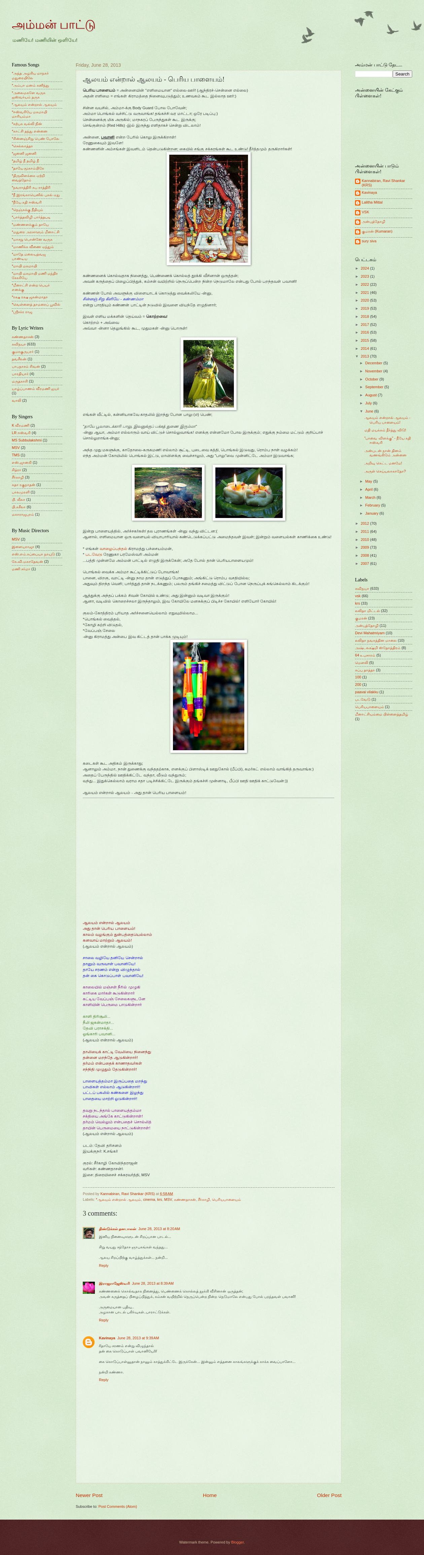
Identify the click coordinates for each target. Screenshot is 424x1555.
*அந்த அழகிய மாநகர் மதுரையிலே (30, 75)
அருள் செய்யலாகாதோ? (385, 471)
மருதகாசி (20, 381)
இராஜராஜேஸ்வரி (114, 1283)
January (372, 513)
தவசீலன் (19, 359)
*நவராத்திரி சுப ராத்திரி (31, 187)
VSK (365, 212)
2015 (365, 340)
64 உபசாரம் (365, 655)
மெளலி (361, 663)
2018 (365, 316)
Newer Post (89, 1495)
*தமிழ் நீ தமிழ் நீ (25, 161)
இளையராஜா (23, 547)
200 (358, 684)
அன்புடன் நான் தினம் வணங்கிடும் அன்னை (385, 453)
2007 (365, 563)
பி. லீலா (18, 499)
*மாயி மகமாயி (24, 266)
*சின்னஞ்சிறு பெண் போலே (35, 138)
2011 (365, 531)
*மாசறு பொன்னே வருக (32, 239)
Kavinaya (107, 1338)
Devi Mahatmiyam (370, 633)
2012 (365, 523)
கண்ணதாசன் (185, 1199)
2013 (365, 356)
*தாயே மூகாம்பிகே (28, 168)
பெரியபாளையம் (226, 1199)
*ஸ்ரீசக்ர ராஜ (22, 312)
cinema (149, 1199)
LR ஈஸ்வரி (21, 433)
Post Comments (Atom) (117, 1506)
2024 (365, 268)
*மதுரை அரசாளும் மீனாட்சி (36, 232)
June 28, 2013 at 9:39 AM (138, 1338)
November (374, 371)
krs (159, 1199)
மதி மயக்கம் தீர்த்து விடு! (385, 430)
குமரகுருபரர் (23, 351)
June (369, 411)
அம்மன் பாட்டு (54, 24)
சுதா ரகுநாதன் (23, 485)
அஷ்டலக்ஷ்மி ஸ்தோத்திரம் (377, 648)
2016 (365, 332)
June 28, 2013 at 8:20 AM (159, 1229)
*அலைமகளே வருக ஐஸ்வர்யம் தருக (28, 95)
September (374, 387)
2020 (365, 300)
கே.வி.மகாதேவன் (27, 561)
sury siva (369, 241)
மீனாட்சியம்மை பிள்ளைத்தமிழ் (381, 714)
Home (210, 1495)
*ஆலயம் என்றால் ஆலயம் (118, 1199)
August (371, 395)
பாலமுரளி (21, 492)
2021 (365, 293)
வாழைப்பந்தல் (113, 549)
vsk (358, 596)
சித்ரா (16, 470)
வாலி (16, 400)
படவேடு (93, 554)
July (369, 403)
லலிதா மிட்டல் (367, 611)
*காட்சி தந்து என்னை (29, 131)
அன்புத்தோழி (373, 221)
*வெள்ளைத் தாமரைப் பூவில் (36, 304)
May (369, 481)
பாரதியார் (20, 374)
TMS (16, 455)
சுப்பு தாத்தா (365, 670)
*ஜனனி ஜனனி (24, 153)
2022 (365, 284)
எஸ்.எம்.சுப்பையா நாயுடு (33, 554)
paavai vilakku (366, 692)
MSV (168, 1199)
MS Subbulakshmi (27, 440)
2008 (365, 555)
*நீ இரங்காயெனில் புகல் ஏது (36, 195)
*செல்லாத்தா (22, 146)
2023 (365, 276)
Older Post (329, 1495)
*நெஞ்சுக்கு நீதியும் (27, 210)
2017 (365, 325)
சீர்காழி (204, 1199)
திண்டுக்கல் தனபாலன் (117, 1229)
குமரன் (361, 618)
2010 (365, 540)
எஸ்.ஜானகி (22, 462)
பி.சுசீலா (19, 507)
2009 (365, 547)
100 (358, 677)
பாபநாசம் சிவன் (26, 366)
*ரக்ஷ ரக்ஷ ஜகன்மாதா (30, 297)
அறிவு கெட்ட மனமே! (383, 463)
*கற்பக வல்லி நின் (27, 124)
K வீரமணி (20, 425)
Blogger (237, 1542)
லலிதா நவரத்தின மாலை (376, 640)
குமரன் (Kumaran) (377, 231)
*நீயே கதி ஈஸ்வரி (27, 202)
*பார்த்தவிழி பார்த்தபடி (31, 217)
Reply (103, 1265)
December (374, 363)
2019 (365, 308)
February (373, 505)
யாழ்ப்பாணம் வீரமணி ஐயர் (35, 389)
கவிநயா (19, 344)
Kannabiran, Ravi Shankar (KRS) (383, 183)
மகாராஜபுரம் (23, 514)
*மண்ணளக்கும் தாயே (30, 224)
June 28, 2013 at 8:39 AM (153, 1283)
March (371, 497)
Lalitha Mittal (372, 202)
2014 (365, 348)
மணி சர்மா (21, 569)
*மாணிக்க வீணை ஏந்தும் (33, 247)
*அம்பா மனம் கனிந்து (30, 85)
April (369, 489)
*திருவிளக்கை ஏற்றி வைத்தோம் (28, 178)
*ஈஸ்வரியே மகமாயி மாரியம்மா (29, 114)
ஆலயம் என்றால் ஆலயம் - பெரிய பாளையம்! (387, 420)
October (372, 379)
